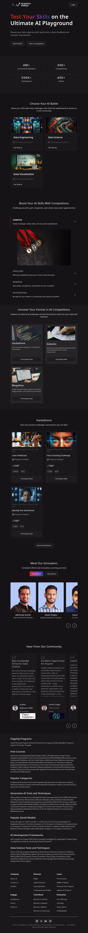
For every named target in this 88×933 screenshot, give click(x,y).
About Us (14, 879)
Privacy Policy (47, 925)
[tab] (44, 221)
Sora (56, 822)
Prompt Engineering (38, 782)
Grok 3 (69, 829)
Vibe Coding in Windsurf (28, 767)
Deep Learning (16, 762)
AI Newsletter (62, 911)
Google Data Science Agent (21, 861)
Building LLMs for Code (29, 760)
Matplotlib (26, 854)
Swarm (41, 841)
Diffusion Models (42, 800)
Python (42, 760)
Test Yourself (17, 44)
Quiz (12, 787)
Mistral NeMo (60, 826)
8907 (15, 526)
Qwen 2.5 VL (51, 829)
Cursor (21, 811)
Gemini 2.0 (52, 824)
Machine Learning (66, 760)
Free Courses (62, 879)
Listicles (27, 787)
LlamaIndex (47, 802)
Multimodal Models (25, 804)
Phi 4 (31, 826)
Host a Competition (36, 44)
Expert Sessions (39, 882)
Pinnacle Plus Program (65, 886)
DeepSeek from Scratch (30, 758)
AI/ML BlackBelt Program (63, 743)
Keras (66, 854)
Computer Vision (44, 856)
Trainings (60, 903)
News (70, 782)
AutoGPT (48, 841)
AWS (17, 856)
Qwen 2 (42, 829)
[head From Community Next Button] (74, 726)
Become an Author (41, 899)
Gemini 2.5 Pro (41, 824)
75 (22, 526)
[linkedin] (46, 921)
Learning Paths (39, 886)
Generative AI (16, 756)
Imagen (40, 807)
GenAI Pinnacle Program (20, 743)
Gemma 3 (61, 824)
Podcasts (14, 907)
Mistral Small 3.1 (47, 826)
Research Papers (56, 785)
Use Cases (19, 787)
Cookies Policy (59, 925)
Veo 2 (32, 824)
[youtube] (50, 921)
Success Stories (69, 785)
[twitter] (41, 921)
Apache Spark (16, 854)
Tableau (62, 765)
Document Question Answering (23, 807)
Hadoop (49, 854)
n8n (12, 839)
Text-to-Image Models (62, 804)
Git (61, 854)
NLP (22, 856)
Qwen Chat (61, 829)
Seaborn (34, 854)
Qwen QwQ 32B (32, 829)
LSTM (14, 800)
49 (56, 471)
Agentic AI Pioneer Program (21, 745)
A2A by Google (39, 839)
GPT (61, 797)
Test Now (18, 148)
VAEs (18, 797)
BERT (66, 797)
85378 (15, 471)
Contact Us (15, 882)
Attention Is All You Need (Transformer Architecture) (51, 809)
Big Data (24, 859)
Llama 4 (13, 822)
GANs (13, 797)
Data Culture (61, 907)
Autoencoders (53, 797)
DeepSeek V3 (15, 824)
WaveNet (27, 809)
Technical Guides (17, 785)
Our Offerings (62, 899)
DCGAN (42, 804)
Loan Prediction (33, 765)
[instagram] (37, 921)
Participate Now (27, 359)
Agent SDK (28, 839)
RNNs (36, 804)
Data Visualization (59, 856)
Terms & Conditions (20, 925)
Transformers (26, 797)
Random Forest (31, 856)
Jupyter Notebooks (31, 852)
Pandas (42, 854)
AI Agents (14, 782)
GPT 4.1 (36, 822)
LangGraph (60, 839)
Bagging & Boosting (18, 765)
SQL (21, 852)
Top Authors (51, 574)
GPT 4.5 (29, 822)
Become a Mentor (40, 907)
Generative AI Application (57, 782)
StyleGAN (36, 797)
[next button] (74, 626)
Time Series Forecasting (49, 765)
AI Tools (27, 785)
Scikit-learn (53, 852)
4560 (50, 471)
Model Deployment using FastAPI (50, 767)
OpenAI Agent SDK (38, 756)
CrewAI (69, 839)
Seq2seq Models (17, 809)
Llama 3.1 (21, 822)
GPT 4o (43, 822)
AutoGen (24, 841)
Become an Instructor (42, 911)
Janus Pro (25, 824)
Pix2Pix (43, 797)
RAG (55, 802)
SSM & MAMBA (55, 758)
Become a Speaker (41, 903)
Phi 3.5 (37, 826)
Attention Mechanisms (25, 800)
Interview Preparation (40, 785)
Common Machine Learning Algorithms (43, 859)
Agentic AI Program (64, 890)
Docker (56, 854)
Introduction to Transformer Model (58, 762)
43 (22, 471)
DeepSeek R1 (64, 822)
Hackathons (15, 899)
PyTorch (62, 852)
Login (73, 5)
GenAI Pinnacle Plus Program (41, 743)
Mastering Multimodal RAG (33, 762)
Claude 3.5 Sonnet (21, 826)
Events (13, 903)
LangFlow (15, 841)
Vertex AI (21, 829)
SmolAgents (50, 839)
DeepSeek (26, 756)
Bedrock (14, 829)
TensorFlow (43, 852)
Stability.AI (44, 758)
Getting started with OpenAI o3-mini (38, 769)
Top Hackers (36, 574)
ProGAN (50, 804)
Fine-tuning (62, 802)
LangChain (38, 802)
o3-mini (50, 822)
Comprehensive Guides (42, 890)
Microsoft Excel (52, 760)
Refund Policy (34, 925)
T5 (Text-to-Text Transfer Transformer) (58, 807)
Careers (13, 886)
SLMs (57, 800)
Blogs (36, 879)
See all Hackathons (44, 545)
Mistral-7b (70, 826)
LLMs (52, 800)
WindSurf (14, 811)
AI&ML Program (63, 882)
